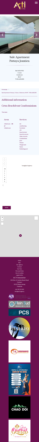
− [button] (2, 220)
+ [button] (2, 217)
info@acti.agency (19, 291)
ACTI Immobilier (19, 278)
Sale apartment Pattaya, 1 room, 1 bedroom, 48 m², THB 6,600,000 (19, 92)
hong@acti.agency (27, 165)
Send (6, 207)
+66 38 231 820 (19, 289)
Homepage (4, 89)
